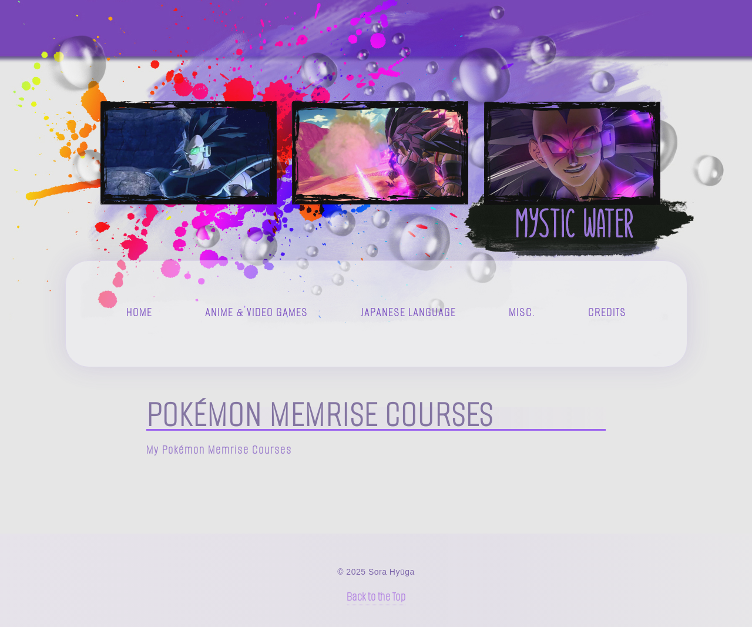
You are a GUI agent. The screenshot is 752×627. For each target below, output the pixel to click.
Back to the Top (376, 597)
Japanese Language (408, 312)
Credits (607, 312)
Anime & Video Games (256, 312)
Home (139, 312)
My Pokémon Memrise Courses (219, 450)
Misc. (522, 312)
